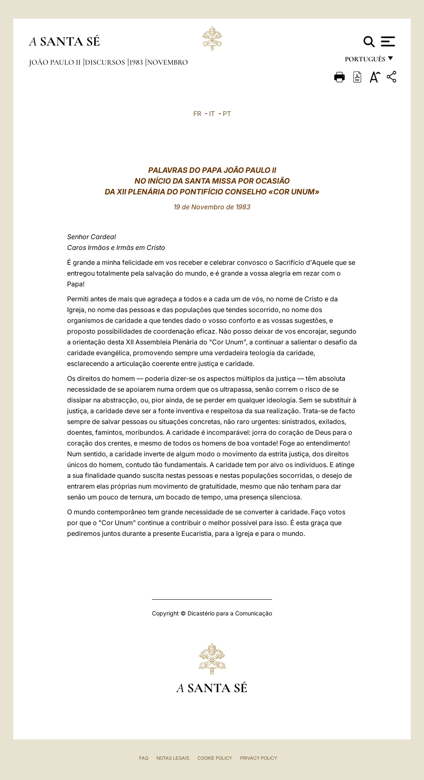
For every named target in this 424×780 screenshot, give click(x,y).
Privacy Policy (258, 758)
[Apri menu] (387, 41)
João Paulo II (55, 62)
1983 (137, 62)
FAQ (143, 758)
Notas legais (173, 758)
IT (212, 113)
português (364, 61)
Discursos (106, 62)
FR (197, 113)
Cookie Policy (215, 758)
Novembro (167, 62)
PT (227, 113)
